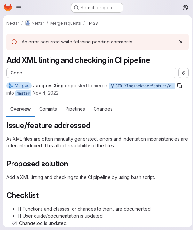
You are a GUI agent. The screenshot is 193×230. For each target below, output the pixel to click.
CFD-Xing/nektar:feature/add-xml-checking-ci (142, 86)
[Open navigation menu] (19, 8)
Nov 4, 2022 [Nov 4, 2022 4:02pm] (45, 93)
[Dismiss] (179, 42)
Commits (48, 108)
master (23, 93)
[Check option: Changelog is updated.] (14, 223)
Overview (20, 108)
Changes (103, 108)
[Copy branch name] (179, 85)
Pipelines (75, 108)
